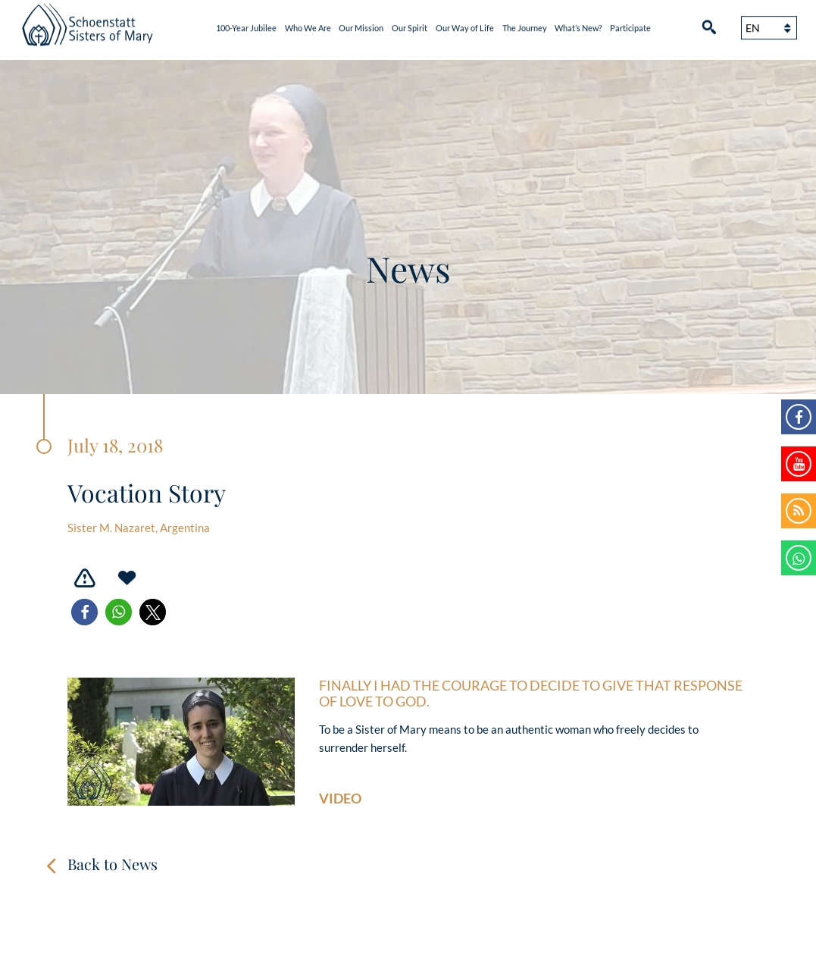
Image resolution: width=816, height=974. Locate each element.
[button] (84, 612)
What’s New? (578, 25)
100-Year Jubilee (246, 25)
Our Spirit (409, 25)
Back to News (112, 863)
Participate (630, 25)
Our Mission (361, 25)
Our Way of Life (465, 25)
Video (340, 798)
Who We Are (308, 25)
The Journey (524, 25)
